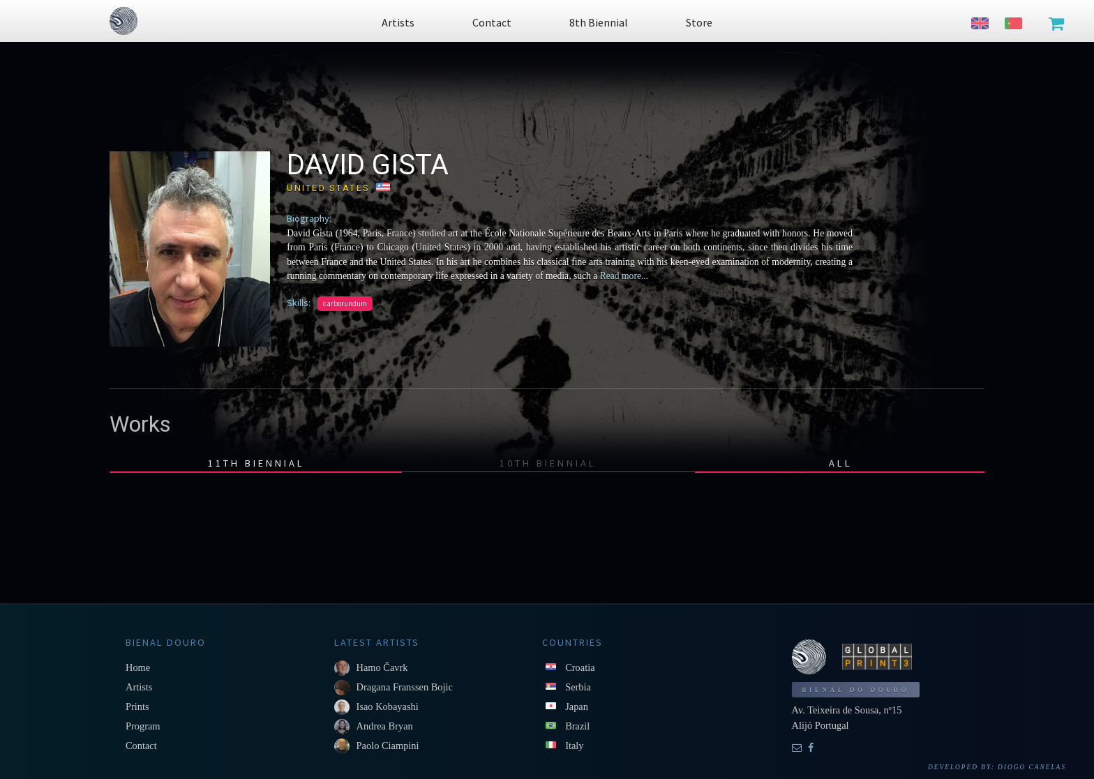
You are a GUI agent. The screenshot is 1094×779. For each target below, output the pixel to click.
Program (143, 726)
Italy (574, 745)
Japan (576, 706)
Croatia (579, 667)
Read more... (622, 276)
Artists (139, 687)
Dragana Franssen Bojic (405, 687)
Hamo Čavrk (382, 667)
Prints (137, 706)
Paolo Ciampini (388, 745)
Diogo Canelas (1032, 767)
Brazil (577, 726)
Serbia (578, 687)
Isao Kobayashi (388, 706)
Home (138, 667)
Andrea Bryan (385, 726)
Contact (141, 745)
